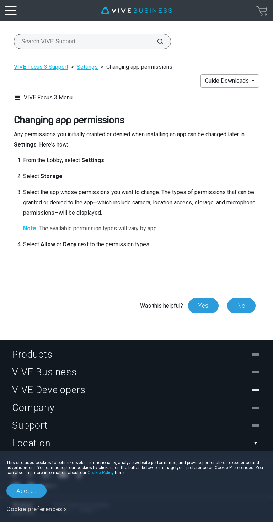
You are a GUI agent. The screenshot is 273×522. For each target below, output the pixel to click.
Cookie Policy (100, 472)
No (241, 305)
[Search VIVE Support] (156, 41)
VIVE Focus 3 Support (41, 67)
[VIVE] (136, 10)
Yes (203, 305)
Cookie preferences (34, 508)
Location (136, 443)
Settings (87, 67)
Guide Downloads (227, 80)
